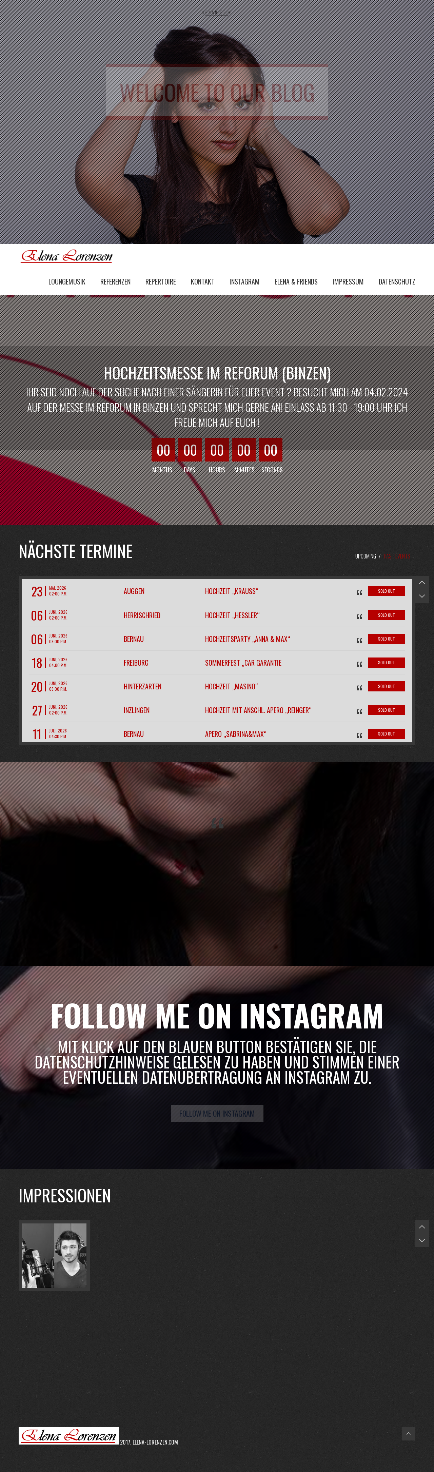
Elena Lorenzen (69, 256)
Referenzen (115, 281)
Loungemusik (66, 281)
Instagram (245, 281)
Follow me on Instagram (217, 1113)
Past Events (397, 556)
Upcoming (365, 556)
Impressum (348, 281)
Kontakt (203, 281)
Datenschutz (397, 281)
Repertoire (160, 281)
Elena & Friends (296, 281)
